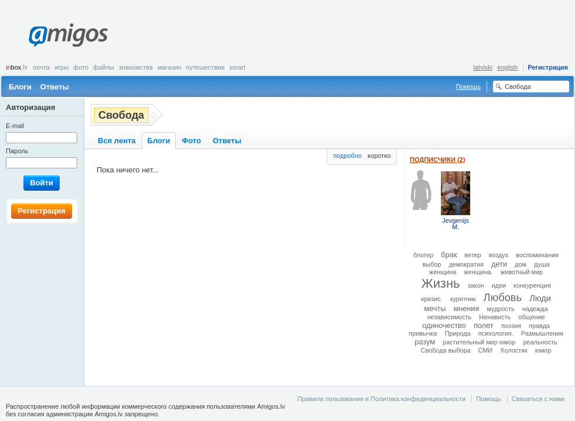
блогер (423, 254)
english (507, 67)
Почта (41, 67)
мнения (466, 308)
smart (238, 67)
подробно (347, 155)
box (17, 67)
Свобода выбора (446, 350)
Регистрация (548, 67)
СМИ (485, 350)
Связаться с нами (538, 398)
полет (484, 325)
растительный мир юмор (479, 342)
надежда (535, 308)
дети (499, 264)
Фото (80, 67)
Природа (457, 333)
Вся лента (117, 140)
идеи (498, 285)
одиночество (444, 325)
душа (542, 264)
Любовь (503, 297)
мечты (435, 308)
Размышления (542, 333)
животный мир (522, 271)
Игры (61, 67)
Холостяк (514, 350)
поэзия (511, 325)
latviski (482, 67)
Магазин (170, 67)
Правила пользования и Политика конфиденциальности (381, 398)
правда (539, 325)
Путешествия (205, 67)
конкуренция (532, 285)
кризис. (431, 298)
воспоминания (537, 254)
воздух (499, 254)
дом (520, 264)
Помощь (468, 86)
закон (475, 285)
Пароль (17, 150)
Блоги (20, 86)
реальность (540, 342)
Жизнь (440, 283)
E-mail (15, 125)
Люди (540, 298)
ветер (472, 254)
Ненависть (495, 316)
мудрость (500, 308)
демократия (466, 264)
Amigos (68, 35)
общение (531, 316)
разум (425, 341)
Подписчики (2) (437, 159)
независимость (449, 316)
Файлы (103, 67)
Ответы (54, 86)
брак (449, 254)
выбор (431, 264)
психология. (496, 333)
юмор (543, 350)
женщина (442, 271)
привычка (423, 333)
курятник (463, 298)
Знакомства (136, 67)
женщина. (478, 271)
